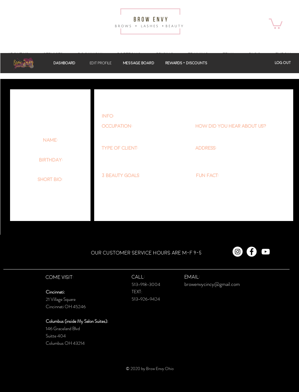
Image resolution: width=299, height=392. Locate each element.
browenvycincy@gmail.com (212, 284)
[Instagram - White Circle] (238, 252)
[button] (276, 23)
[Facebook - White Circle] (252, 252)
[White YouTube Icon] (266, 252)
